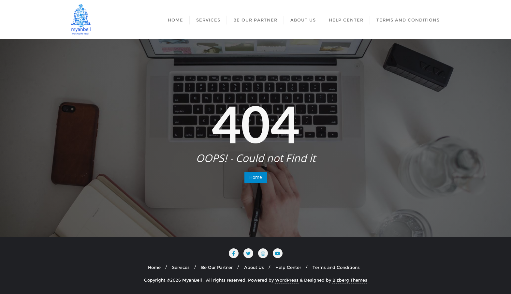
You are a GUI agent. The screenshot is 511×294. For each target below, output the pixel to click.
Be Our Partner (217, 267)
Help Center (288, 267)
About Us (254, 267)
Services (181, 267)
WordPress (287, 280)
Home (255, 177)
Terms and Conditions (336, 267)
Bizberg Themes (349, 280)
